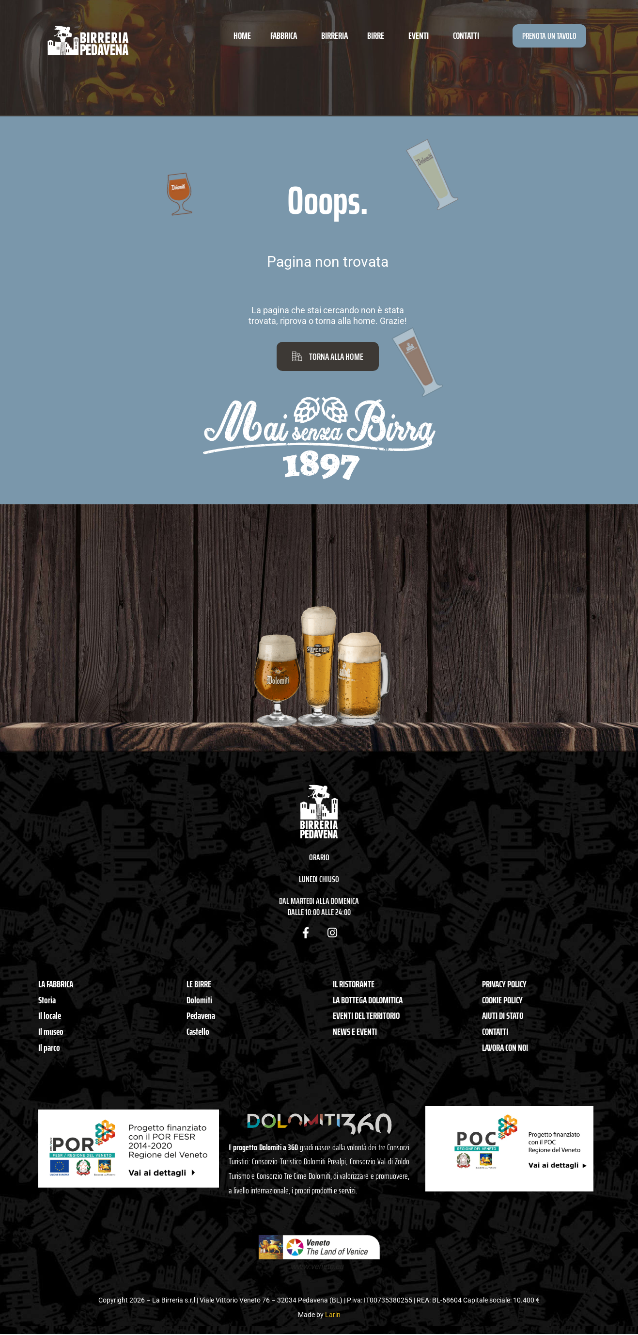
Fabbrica (286, 35)
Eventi (421, 35)
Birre (378, 35)
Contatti (466, 35)
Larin (333, 1315)
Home (242, 35)
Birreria (334, 35)
